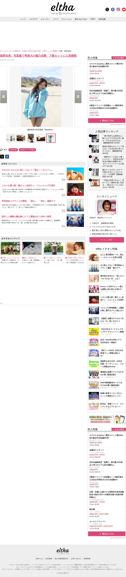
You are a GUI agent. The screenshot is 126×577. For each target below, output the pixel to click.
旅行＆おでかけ (81, 19)
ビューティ (45, 19)
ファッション (66, 19)
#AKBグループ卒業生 (27, 150)
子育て (93, 19)
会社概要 (48, 559)
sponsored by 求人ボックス (118, 124)
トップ (23, 19)
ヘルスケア (33, 19)
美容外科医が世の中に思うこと (104, 234)
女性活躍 (102, 19)
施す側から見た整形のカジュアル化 (106, 230)
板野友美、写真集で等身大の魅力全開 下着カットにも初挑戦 (36, 51)
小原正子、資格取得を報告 (103, 223)
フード (55, 19)
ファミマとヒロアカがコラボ (103, 227)
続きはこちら (108, 120)
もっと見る (107, 240)
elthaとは (39, 559)
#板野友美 (13, 150)
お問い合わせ (76, 559)
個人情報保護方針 (61, 559)
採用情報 (87, 559)
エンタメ (9, 51)
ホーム (2, 51)
